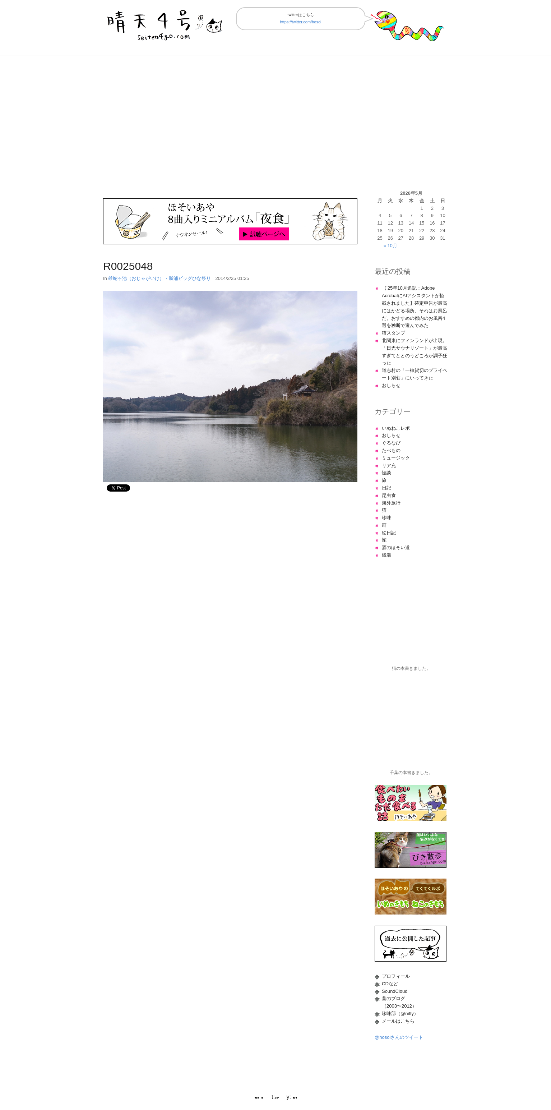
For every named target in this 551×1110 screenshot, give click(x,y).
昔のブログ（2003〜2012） (399, 1002)
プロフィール (396, 976)
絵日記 (389, 532)
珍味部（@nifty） (400, 1013)
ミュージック (396, 458)
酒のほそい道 (396, 547)
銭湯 (386, 555)
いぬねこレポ (396, 428)
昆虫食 (389, 495)
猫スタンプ (393, 333)
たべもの (391, 450)
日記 (386, 487)
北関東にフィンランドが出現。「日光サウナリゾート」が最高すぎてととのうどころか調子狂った (414, 351)
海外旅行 (391, 503)
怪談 (386, 472)
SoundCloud (395, 991)
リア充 (389, 465)
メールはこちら (398, 1021)
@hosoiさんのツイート (399, 1037)
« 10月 (390, 245)
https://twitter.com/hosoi (300, 22)
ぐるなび (391, 443)
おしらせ (391, 385)
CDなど (390, 983)
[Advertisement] (275, 122)
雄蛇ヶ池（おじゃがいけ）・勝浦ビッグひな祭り (159, 278)
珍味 (386, 517)
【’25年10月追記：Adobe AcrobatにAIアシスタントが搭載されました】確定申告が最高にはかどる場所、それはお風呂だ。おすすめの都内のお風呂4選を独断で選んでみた (414, 306)
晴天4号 (165, 23)
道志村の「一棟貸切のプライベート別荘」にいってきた (414, 374)
